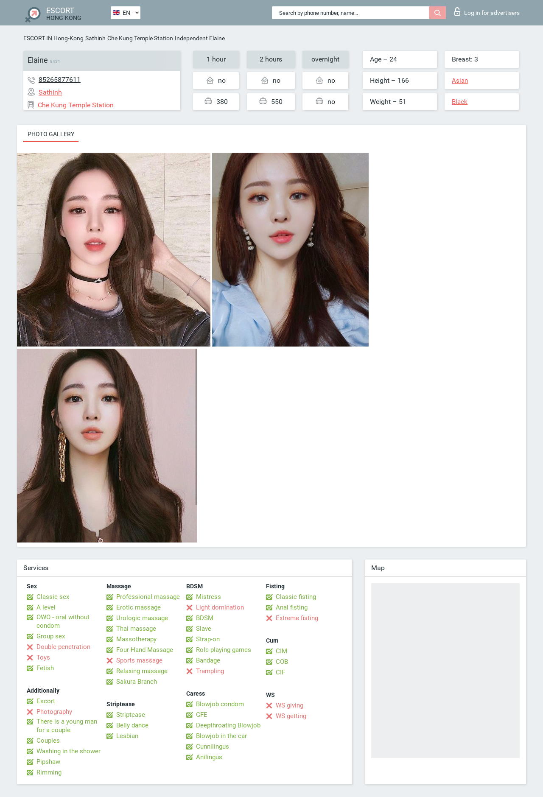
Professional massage (148, 597)
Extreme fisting (297, 618)
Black (459, 102)
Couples (48, 740)
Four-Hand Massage (144, 650)
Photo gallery (51, 134)
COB (282, 662)
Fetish (45, 668)
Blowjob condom (220, 704)
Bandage (208, 660)
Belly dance (132, 725)
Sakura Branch (136, 681)
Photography (54, 712)
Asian (460, 80)
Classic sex (52, 597)
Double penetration (63, 647)
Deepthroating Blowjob (228, 725)
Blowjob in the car (221, 736)
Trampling (210, 671)
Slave (203, 628)
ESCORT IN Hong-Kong (53, 38)
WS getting (291, 716)
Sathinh (95, 38)
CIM (281, 651)
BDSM (204, 618)
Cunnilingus (212, 746)
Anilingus (209, 757)
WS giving (289, 705)
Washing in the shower (68, 751)
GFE (201, 715)
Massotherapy (136, 639)
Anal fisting (292, 607)
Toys (43, 657)
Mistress (208, 597)
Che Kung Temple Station (140, 38)
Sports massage (139, 660)
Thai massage (136, 628)
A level (46, 607)
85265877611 (60, 80)
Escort (45, 701)
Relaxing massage (142, 671)
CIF (280, 672)
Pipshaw (48, 762)
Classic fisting (296, 597)
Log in (487, 11)
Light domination (220, 607)
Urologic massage (142, 618)
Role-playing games (223, 650)
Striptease (130, 715)
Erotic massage (138, 607)
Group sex (50, 636)
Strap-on (208, 639)
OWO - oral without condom (63, 621)
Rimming (49, 772)
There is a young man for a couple (66, 726)
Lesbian (127, 736)
